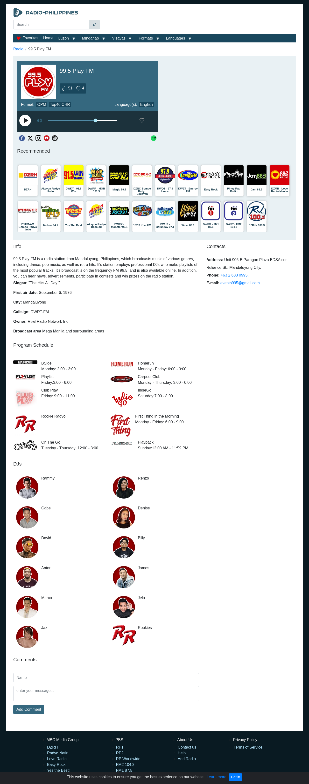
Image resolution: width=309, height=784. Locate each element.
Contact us (187, 747)
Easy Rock (56, 765)
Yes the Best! (58, 770)
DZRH (52, 747)
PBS (119, 740)
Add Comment (28, 709)
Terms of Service (248, 747)
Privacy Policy (245, 740)
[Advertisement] (199, 20)
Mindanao (90, 38)
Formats (146, 38)
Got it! (235, 777)
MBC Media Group (63, 740)
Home (48, 38)
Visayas (119, 38)
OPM (41, 104)
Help (182, 753)
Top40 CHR (60, 104)
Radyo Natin (57, 753)
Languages (175, 38)
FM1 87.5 (124, 770)
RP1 (120, 747)
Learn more (216, 777)
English (146, 104)
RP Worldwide (128, 759)
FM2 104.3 (125, 765)
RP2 (120, 753)
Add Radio (187, 759)
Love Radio (57, 759)
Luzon (63, 38)
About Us (185, 740)
